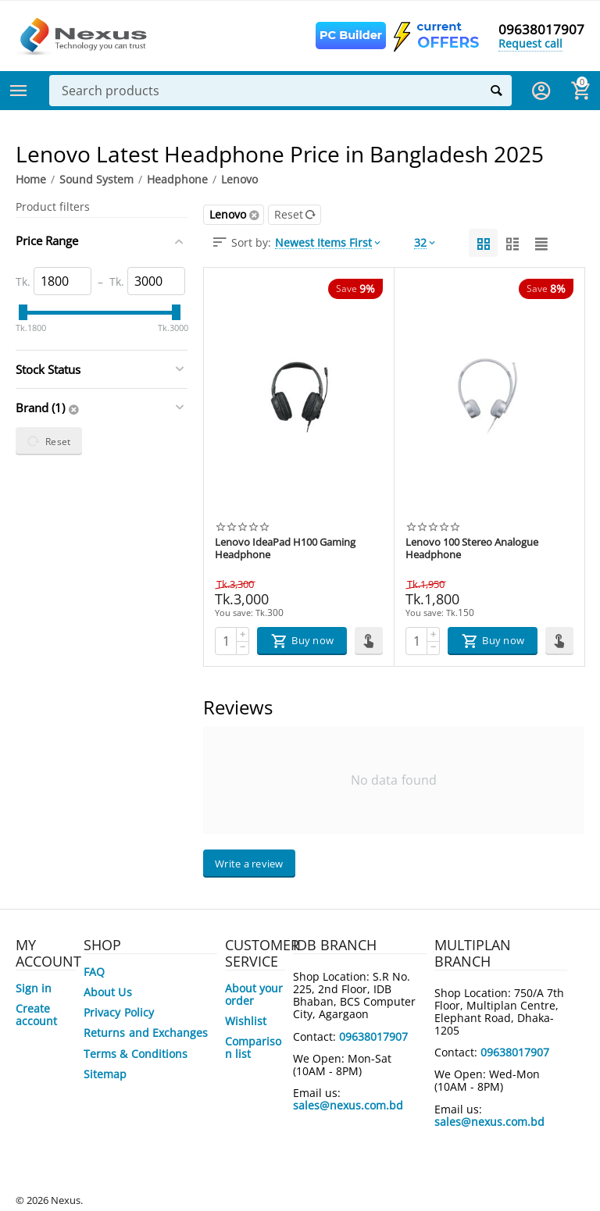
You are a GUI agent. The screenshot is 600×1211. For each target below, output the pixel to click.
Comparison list (253, 1047)
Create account (36, 1014)
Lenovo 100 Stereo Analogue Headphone (471, 548)
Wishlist (245, 1020)
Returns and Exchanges (145, 1032)
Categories (19, 91)
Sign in (34, 988)
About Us (107, 992)
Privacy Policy (118, 1012)
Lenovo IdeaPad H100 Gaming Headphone (285, 548)
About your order (254, 994)
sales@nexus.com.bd (348, 1105)
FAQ (94, 971)
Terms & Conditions (135, 1053)
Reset (295, 214)
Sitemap (105, 1074)
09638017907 (541, 29)
